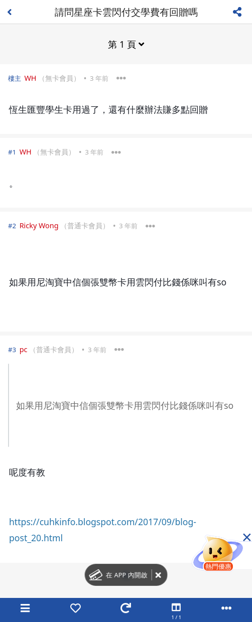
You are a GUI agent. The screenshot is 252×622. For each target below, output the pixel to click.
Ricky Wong (39, 225)
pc (24, 349)
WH (30, 78)
